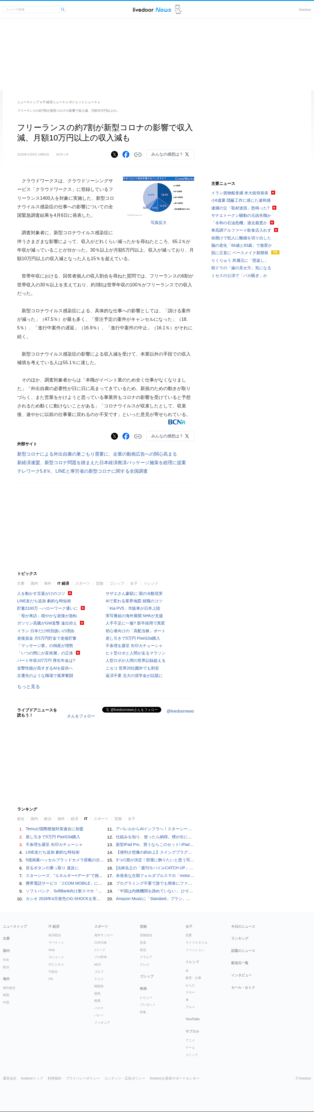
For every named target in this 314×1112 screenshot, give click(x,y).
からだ (190, 985)
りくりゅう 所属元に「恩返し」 (239, 260)
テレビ (144, 964)
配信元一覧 (239, 963)
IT (86, 819)
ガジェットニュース (83, 102)
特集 (143, 1012)
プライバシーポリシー (83, 1078)
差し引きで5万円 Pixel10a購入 (133, 638)
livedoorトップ (32, 1078)
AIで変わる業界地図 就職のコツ (134, 601)
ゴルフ (99, 971)
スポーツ (82, 583)
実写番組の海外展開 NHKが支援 (134, 615)
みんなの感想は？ (167, 154)
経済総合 (55, 935)
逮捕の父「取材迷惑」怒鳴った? (240, 208)
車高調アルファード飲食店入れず (241, 230)
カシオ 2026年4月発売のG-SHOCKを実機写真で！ (71, 898)
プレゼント (148, 1004)
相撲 (97, 1000)
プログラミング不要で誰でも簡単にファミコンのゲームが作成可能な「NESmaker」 (191, 883)
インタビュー (241, 975)
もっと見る (28, 686)
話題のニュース (243, 951)
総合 (21, 819)
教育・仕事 (193, 978)
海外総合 (9, 987)
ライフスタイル (197, 942)
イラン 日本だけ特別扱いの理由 (45, 631)
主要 (21, 583)
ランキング (239, 938)
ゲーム (190, 1047)
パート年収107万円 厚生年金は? (46, 660)
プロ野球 (100, 957)
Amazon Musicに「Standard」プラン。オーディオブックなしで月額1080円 (183, 898)
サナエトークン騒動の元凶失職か (241, 215)
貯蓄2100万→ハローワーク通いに (47, 608)
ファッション (195, 950)
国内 (34, 583)
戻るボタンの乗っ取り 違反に (52, 868)
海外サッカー (103, 935)
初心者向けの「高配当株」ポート (136, 631)
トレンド (151, 583)
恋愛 (189, 935)
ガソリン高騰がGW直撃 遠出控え (47, 623)
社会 (6, 959)
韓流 (143, 950)
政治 (47, 819)
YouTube (193, 1019)
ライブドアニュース (152, 9)
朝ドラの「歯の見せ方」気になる (241, 268)
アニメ (190, 1040)
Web (52, 950)
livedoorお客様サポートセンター (175, 1078)
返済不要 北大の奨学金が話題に (134, 675)
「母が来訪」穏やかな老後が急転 (47, 615)
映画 (143, 989)
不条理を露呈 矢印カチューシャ (134, 645)
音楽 (143, 942)
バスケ (99, 1008)
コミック (192, 1054)
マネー (190, 992)
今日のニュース (243, 927)
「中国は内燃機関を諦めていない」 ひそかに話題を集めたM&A (173, 891)
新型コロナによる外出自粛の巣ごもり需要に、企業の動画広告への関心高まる (97, 454)
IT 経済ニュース (54, 102)
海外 (47, 583)
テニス (99, 979)
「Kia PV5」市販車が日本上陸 (133, 608)
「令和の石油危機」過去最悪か (239, 223)
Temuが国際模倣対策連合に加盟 (54, 829)
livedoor (305, 10)
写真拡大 (159, 222)
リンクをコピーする (138, 155)
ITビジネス (56, 964)
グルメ (190, 1007)
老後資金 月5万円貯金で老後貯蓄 (47, 638)
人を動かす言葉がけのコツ (41, 593)
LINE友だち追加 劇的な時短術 (44, 601)
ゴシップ (116, 583)
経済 (74, 819)
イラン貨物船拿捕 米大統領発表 (239, 193)
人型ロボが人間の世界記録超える (136, 660)
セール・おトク (243, 987)
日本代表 (100, 942)
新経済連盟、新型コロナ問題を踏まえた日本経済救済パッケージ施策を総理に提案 (101, 462)
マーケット (56, 942)
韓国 (6, 995)
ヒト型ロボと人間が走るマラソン (136, 653)
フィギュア (102, 1022)
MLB (97, 964)
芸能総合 (146, 935)
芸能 (99, 583)
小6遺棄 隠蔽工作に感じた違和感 (241, 200)
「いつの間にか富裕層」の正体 (45, 653)
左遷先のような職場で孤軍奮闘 (45, 675)
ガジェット (56, 957)
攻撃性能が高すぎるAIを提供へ (45, 668)
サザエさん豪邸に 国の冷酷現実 (134, 593)
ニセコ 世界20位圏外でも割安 (132, 668)
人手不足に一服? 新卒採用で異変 (135, 623)
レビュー (146, 997)
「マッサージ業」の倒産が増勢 (45, 645)
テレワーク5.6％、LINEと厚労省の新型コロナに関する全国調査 (82, 471)
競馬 (97, 993)
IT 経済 (63, 583)
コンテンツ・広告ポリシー (124, 1078)
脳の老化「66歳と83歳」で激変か (241, 245)
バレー (99, 1015)
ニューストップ (28, 102)
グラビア (146, 957)
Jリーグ (99, 950)
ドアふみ (178, 10)
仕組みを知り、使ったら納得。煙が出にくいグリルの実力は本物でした (180, 836)
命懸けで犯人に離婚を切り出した (241, 238)
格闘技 (99, 986)
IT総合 (53, 971)
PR (51, 979)
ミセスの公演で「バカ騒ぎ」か (239, 275)
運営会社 (10, 1078)
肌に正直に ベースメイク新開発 (239, 252)
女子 (134, 583)
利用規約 (54, 1078)
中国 (6, 1002)
